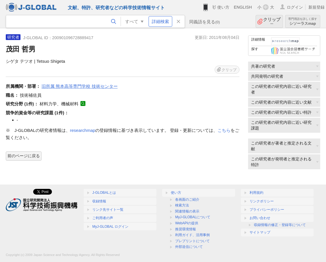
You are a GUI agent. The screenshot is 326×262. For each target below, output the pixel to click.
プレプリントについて (192, 241)
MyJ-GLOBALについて (192, 217)
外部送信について (189, 247)
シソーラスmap (302, 21)
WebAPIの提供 (186, 223)
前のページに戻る (24, 155)
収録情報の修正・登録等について (280, 225)
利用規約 (256, 193)
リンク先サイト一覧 (107, 210)
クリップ (271, 21)
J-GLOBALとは (104, 193)
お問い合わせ (260, 218)
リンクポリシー (262, 201)
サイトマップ (260, 232)
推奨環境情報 (185, 229)
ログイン (295, 7)
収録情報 (99, 201)
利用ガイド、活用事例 (192, 235)
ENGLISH (243, 7)
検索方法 (182, 205)
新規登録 (316, 7)
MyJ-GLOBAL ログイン (110, 227)
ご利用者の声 (102, 218)
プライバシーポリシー (267, 210)
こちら (224, 130)
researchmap (82, 130)
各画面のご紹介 (187, 200)
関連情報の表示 (187, 211)
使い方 (223, 7)
